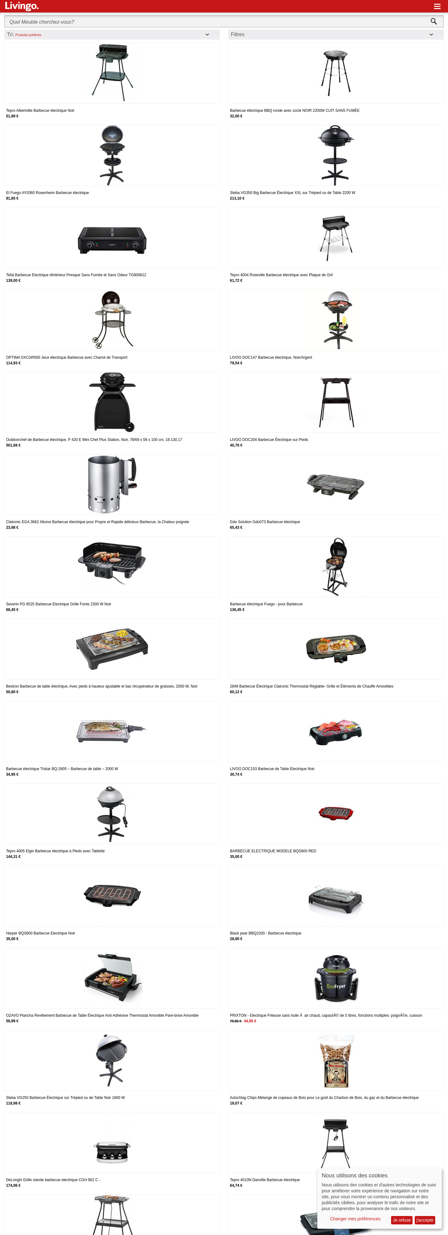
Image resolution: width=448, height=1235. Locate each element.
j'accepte (425, 1220)
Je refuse (402, 1220)
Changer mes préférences (355, 1218)
